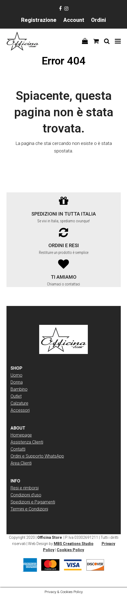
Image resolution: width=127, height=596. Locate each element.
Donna (17, 382)
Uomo (16, 375)
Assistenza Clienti (27, 442)
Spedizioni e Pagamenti (33, 502)
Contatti (18, 449)
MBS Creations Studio (73, 543)
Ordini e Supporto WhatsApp (37, 456)
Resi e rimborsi (25, 488)
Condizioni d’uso (26, 495)
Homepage (21, 435)
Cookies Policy (70, 550)
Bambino (19, 389)
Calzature (19, 403)
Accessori (20, 410)
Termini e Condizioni (29, 509)
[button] (118, 41)
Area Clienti (21, 463)
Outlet (16, 396)
